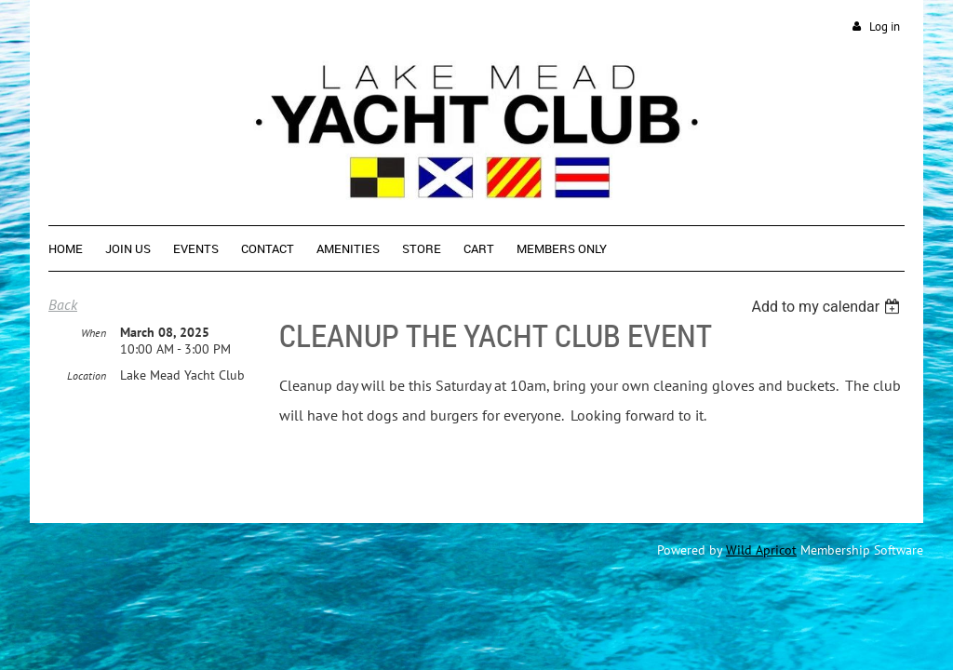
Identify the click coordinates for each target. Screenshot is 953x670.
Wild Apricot (761, 550)
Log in (884, 26)
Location (86, 376)
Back (62, 304)
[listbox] (828, 306)
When (93, 334)
